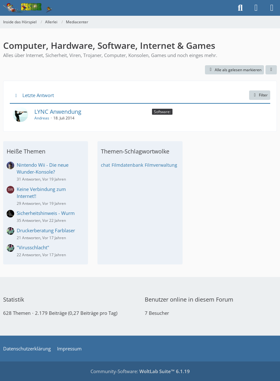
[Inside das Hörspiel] (27, 8)
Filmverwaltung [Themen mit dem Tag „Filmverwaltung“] (161, 165)
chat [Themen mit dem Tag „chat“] (105, 165)
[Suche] (240, 8)
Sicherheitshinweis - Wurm (46, 213)
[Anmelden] (256, 8)
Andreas (41, 118)
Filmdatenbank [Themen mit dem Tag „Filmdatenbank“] (127, 165)
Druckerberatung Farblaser (46, 230)
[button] (271, 70)
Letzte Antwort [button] (38, 95)
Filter (260, 95)
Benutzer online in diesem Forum (189, 299)
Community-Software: (140, 371)
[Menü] (271, 8)
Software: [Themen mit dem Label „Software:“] (162, 111)
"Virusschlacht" (33, 247)
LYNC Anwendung (57, 111)
